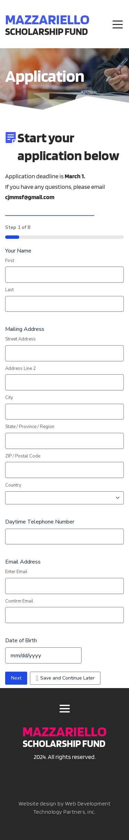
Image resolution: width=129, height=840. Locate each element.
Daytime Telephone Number (39, 522)
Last (9, 290)
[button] (117, 24)
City (9, 398)
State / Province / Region (29, 427)
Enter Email (16, 572)
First (9, 261)
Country (13, 485)
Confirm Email (19, 601)
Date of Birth (21, 640)
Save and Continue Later (67, 678)
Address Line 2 (20, 368)
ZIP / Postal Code (22, 456)
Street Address (20, 339)
